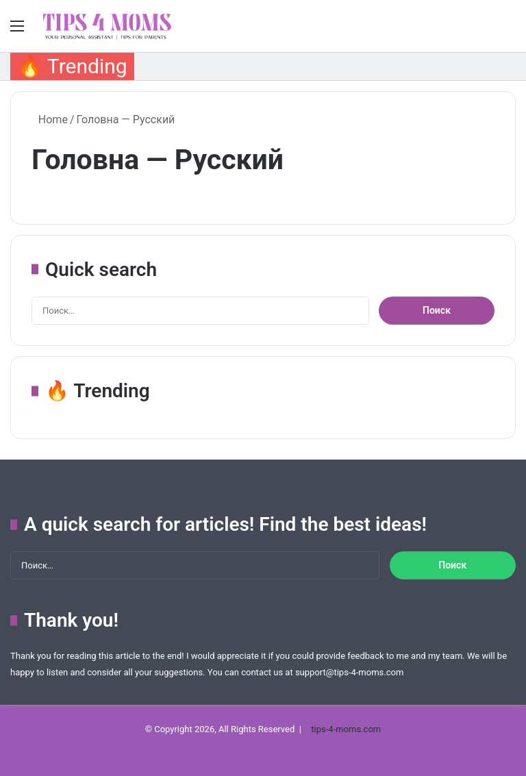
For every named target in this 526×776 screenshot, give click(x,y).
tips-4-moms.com (346, 729)
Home (50, 119)
